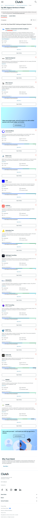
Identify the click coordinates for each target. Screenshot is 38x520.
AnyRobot (7, 205)
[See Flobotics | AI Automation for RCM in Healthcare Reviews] (9, 30)
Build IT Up (8, 330)
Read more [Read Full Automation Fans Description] (4, 236)
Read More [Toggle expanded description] (5, 466)
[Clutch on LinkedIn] (20, 490)
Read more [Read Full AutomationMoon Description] (4, 136)
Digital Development (10, 58)
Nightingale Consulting (10, 255)
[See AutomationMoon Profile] (3, 131)
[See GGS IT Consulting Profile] (3, 305)
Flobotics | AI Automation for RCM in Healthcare (16, 28)
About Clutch (3, 494)
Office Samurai (9, 82)
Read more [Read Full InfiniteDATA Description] (4, 286)
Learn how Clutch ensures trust (19, 13)
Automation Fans (9, 230)
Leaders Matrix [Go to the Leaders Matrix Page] (12, 16)
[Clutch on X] (6, 490)
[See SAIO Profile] (3, 181)
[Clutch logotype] (5, 474)
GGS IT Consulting (9, 305)
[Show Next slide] (35, 47)
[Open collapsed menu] (2, 1)
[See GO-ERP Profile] (3, 405)
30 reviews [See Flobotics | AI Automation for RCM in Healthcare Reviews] (15, 30)
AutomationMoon (9, 130)
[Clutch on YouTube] (15, 490)
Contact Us (3, 485)
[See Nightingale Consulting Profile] (3, 255)
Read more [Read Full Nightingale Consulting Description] (4, 261)
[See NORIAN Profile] (3, 380)
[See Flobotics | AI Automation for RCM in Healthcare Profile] (3, 29)
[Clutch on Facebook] (2, 490)
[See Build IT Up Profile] (3, 330)
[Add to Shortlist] (36, 28)
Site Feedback (4, 481)
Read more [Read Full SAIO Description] (4, 186)
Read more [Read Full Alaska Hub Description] (4, 360)
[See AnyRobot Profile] (3, 206)
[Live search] (35, 1)
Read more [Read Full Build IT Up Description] (4, 335)
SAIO (6, 180)
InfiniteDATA (8, 280)
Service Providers (4, 501)
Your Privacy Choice (4, 508)
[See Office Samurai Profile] (3, 83)
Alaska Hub (8, 354)
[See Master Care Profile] (3, 156)
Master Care (8, 155)
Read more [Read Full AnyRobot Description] (4, 211)
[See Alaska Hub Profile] (3, 355)
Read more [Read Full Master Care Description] (4, 161)
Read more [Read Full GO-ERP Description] (4, 411)
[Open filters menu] (33, 20)
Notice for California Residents (6, 510)
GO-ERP (7, 404)
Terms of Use (3, 512)
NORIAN (7, 379)
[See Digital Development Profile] (3, 58)
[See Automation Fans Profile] (3, 231)
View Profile (19, 53)
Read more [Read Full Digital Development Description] (4, 63)
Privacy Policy (3, 506)
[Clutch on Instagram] (11, 490)
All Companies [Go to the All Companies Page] (4, 16)
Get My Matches (18, 125)
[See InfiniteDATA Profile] (3, 280)
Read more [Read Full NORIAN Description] (4, 385)
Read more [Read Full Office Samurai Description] (4, 90)
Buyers (2, 497)
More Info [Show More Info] (18, 49)
